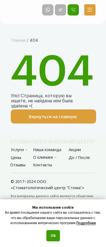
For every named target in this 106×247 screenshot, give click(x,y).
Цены (16, 157)
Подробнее (86, 223)
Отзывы (17, 164)
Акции (75, 149)
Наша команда (47, 149)
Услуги (17, 149)
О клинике (43, 157)
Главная (18, 41)
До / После (79, 157)
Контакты (42, 164)
